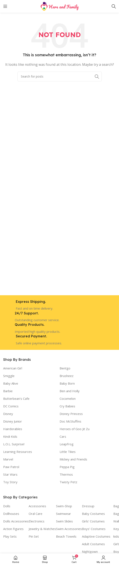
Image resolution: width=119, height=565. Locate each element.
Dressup (88, 506)
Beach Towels (66, 536)
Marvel (8, 459)
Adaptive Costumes (96, 536)
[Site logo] (60, 6)
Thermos (66, 474)
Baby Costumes (93, 513)
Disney (8, 414)
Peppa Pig (67, 467)
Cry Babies (67, 406)
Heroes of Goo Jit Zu (75, 429)
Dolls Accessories (16, 521)
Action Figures (13, 529)
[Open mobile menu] (5, 6)
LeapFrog (67, 444)
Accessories (37, 506)
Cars (63, 436)
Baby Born (67, 383)
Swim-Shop (64, 506)
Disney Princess (71, 414)
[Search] (114, 6)
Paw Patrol (11, 467)
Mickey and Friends (73, 459)
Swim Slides (64, 521)
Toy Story (10, 482)
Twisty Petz (68, 482)
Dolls (6, 506)
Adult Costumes (93, 544)
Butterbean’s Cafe (16, 398)
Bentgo (65, 368)
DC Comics (11, 406)
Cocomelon (68, 398)
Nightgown (90, 551)
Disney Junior (12, 421)
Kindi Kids (10, 436)
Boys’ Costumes (94, 529)
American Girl (12, 368)
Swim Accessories (69, 529)
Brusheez (67, 376)
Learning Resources (17, 452)
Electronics (36, 521)
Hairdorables (12, 429)
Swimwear (63, 513)
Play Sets (10, 536)
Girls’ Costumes (93, 521)
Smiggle (9, 376)
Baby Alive (10, 383)
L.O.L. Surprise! (13, 444)
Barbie (8, 391)
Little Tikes (68, 452)
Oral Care (35, 513)
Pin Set (34, 536)
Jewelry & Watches (42, 529)
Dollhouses (11, 513)
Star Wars (10, 474)
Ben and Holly (70, 391)
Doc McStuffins (70, 421)
